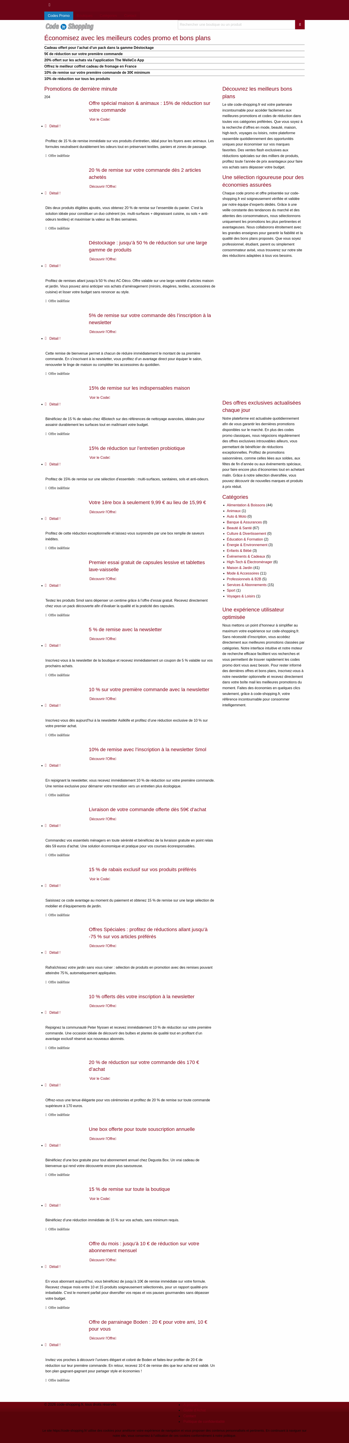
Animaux (234, 511)
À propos (190, 1405)
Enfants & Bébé (239, 551)
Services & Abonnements (247, 585)
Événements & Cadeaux (246, 556)
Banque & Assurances (244, 522)
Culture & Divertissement (246, 533)
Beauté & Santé (239, 528)
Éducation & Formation (245, 539)
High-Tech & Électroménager (249, 562)
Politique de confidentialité (204, 1421)
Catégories (108, 16)
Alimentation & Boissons (246, 505)
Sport (231, 590)
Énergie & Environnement (247, 545)
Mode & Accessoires (243, 573)
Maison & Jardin (239, 568)
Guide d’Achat (194, 1410)
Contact (130, 16)
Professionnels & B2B (244, 579)
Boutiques (85, 16)
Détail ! (53, 126)
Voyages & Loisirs (241, 596)
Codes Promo (59, 16)
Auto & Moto (236, 516)
